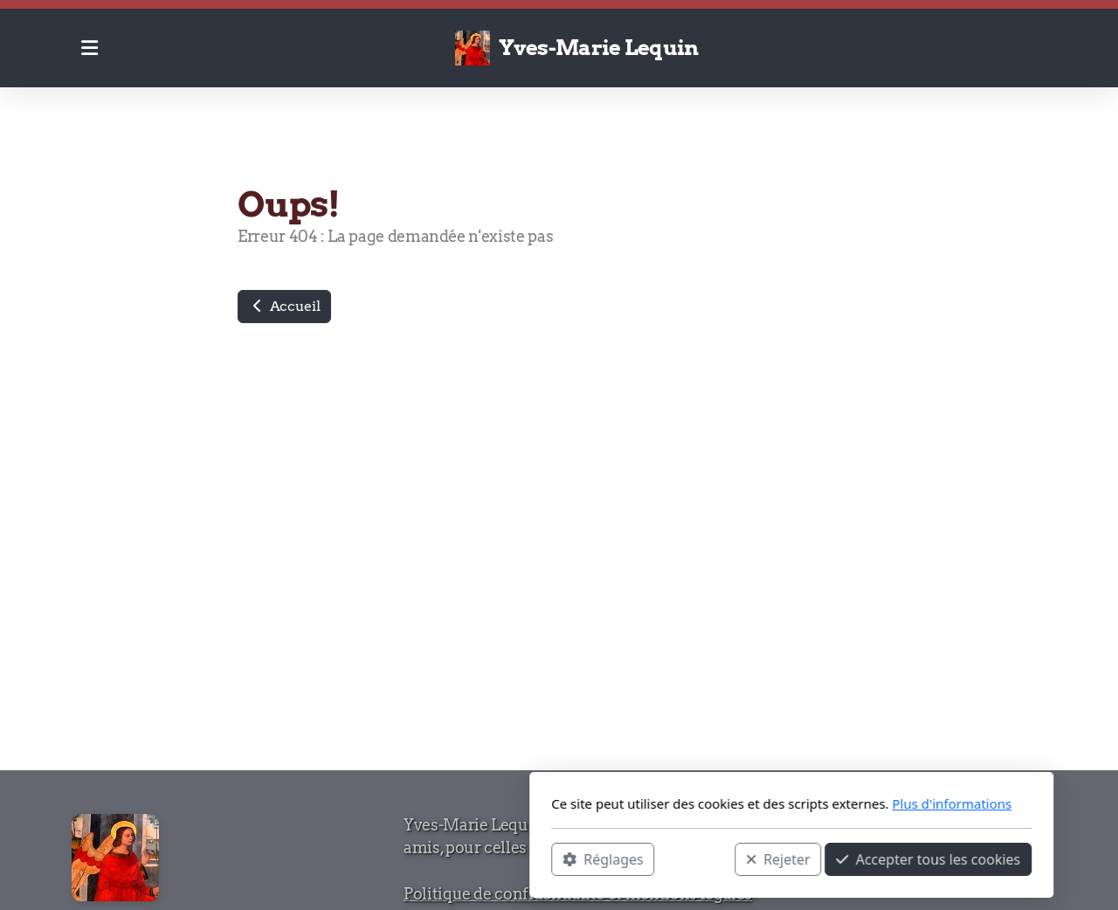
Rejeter (546, 858)
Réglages (370, 858)
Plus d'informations (719, 803)
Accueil (284, 306)
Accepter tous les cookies (696, 858)
